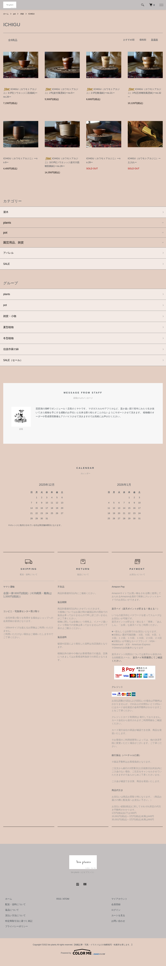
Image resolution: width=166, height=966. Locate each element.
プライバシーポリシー (14, 932)
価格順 (142, 39)
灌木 (6, 212)
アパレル (9, 254)
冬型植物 (9, 343)
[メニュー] (161, 5)
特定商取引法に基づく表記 (16, 927)
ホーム (6, 14)
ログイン (114, 916)
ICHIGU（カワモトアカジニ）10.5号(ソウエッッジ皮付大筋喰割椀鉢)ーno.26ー (62, 162)
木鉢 (23, 14)
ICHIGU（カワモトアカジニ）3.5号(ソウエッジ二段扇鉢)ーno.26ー (20, 93)
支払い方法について (13, 921)
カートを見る (116, 921)
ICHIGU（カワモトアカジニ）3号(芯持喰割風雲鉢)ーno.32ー (144, 93)
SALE (7, 265)
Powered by (83, 958)
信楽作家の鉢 (12, 354)
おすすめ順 (129, 39)
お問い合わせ (116, 927)
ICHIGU (33, 14)
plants (7, 223)
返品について (10, 916)
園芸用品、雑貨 (13, 243)
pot (15, 14)
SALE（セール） (14, 366)
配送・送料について (13, 910)
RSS (58, 905)
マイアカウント (117, 905)
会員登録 (114, 910)
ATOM (66, 905)
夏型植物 (9, 331)
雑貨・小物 (10, 319)
